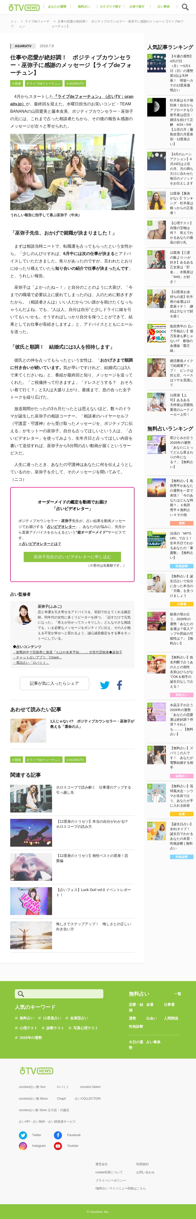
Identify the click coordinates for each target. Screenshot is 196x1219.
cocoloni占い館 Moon (33, 1098)
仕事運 (169, 1004)
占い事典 (153, 1042)
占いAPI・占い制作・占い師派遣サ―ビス (47, 1121)
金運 (149, 1004)
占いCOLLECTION (88, 1098)
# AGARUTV (75, 83)
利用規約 (142, 1164)
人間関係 (171, 1018)
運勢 (132, 1018)
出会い (151, 1018)
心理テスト (29, 1028)
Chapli (61, 1098)
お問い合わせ (145, 1172)
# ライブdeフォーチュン (43, 83)
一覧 (177, 994)
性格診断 (136, 1026)
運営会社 (101, 1164)
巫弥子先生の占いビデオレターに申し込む (72, 557)
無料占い (27, 1018)
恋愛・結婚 (136, 1007)
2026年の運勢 (31, 1038)
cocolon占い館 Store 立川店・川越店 (44, 1110)
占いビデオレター (61, 527)
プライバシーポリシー (110, 1180)
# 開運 (16, 83)
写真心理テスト (85, 1028)
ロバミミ (63, 1087)
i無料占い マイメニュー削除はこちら (120, 1188)
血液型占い (79, 1018)
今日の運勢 (136, 1045)
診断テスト (55, 1028)
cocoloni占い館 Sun (32, 1087)
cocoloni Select (90, 1087)
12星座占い (52, 1018)
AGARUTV (23, 46)
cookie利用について (109, 1172)
